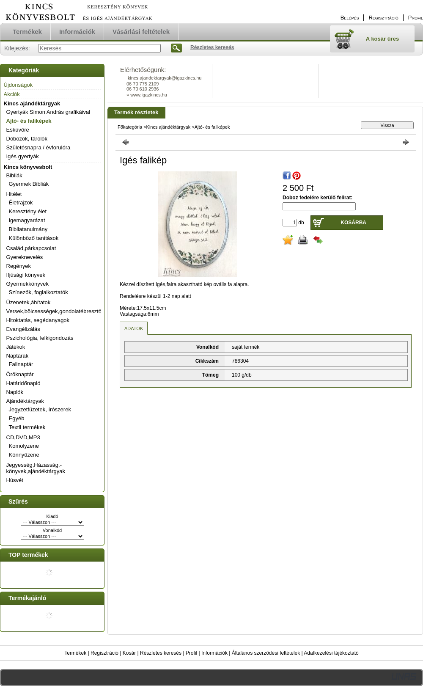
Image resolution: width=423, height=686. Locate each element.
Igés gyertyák (22, 156)
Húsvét (14, 480)
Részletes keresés (160, 653)
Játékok (15, 347)
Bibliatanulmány (28, 229)
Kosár (129, 653)
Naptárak (17, 356)
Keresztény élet (28, 211)
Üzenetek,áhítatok (28, 302)
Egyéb (17, 418)
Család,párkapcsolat (31, 248)
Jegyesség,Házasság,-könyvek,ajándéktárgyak (35, 468)
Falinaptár (21, 364)
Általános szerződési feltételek (266, 653)
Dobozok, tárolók (27, 138)
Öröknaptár (20, 374)
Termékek (75, 653)
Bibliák (14, 175)
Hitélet (14, 194)
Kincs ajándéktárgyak (32, 103)
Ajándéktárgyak (25, 401)
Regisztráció (104, 653)
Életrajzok (21, 202)
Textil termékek (27, 427)
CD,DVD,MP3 (23, 437)
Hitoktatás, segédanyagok (38, 320)
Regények (18, 266)
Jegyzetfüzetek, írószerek (40, 409)
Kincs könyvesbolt (28, 167)
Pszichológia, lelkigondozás (40, 338)
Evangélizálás (23, 329)
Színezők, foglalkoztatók (38, 292)
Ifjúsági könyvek (26, 275)
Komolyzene (24, 446)
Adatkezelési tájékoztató (331, 653)
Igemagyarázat (27, 220)
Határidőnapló (23, 383)
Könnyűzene (24, 455)
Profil (191, 653)
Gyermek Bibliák (29, 184)
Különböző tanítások (34, 238)
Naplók (14, 392)
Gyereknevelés (24, 257)
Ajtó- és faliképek (29, 121)
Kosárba (353, 223)
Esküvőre (17, 130)
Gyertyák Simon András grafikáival (48, 112)
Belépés (350, 17)
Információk (214, 653)
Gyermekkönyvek (27, 284)
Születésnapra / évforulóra (38, 147)
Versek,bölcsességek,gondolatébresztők (55, 311)
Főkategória (130, 126)
